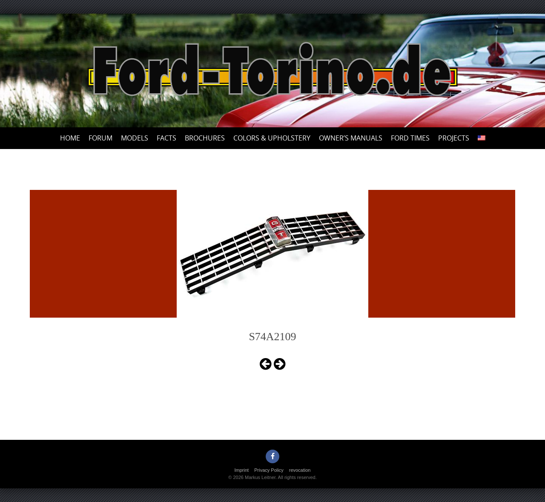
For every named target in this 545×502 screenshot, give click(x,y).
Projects (453, 138)
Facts (166, 138)
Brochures (205, 138)
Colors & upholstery (271, 138)
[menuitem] (481, 138)
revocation (300, 470)
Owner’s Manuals (350, 138)
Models (134, 138)
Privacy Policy (268, 470)
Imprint (242, 470)
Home (70, 138)
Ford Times (410, 138)
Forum (100, 138)
